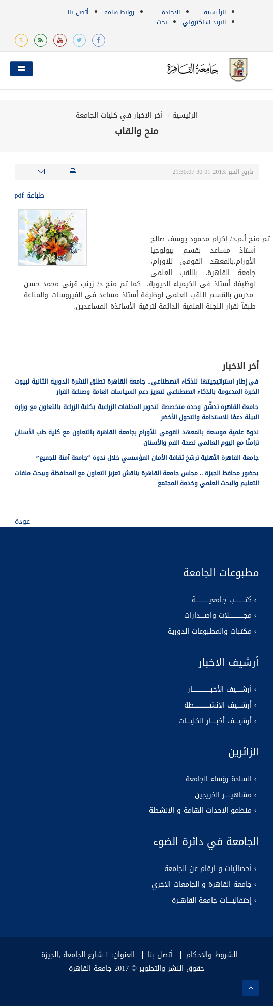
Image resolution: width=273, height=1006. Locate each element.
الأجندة (171, 12)
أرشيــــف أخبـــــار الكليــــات (215, 721)
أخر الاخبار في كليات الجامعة (119, 115)
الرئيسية (215, 12)
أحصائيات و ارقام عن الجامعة (208, 869)
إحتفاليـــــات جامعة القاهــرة (212, 900)
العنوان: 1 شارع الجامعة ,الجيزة (87, 955)
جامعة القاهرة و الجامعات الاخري (201, 885)
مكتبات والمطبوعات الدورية (210, 632)
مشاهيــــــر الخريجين (223, 795)
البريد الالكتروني (204, 22)
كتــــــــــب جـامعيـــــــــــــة (222, 600)
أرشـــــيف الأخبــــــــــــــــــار (220, 690)
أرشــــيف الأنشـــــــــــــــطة (218, 705)
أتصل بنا (78, 12)
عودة (22, 521)
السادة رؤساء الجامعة (219, 779)
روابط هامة (119, 12)
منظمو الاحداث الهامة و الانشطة (200, 811)
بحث (162, 22)
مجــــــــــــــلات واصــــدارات (218, 616)
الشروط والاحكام (211, 955)
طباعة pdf (30, 195)
